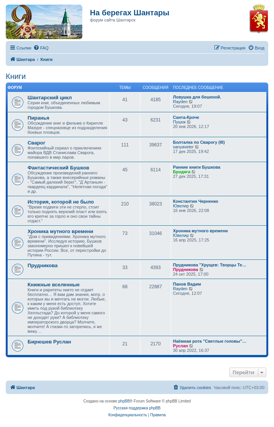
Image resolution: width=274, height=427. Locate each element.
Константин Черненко (195, 201)
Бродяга (181, 171)
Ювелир (181, 206)
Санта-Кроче (186, 117)
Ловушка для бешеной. (197, 97)
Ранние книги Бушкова (196, 167)
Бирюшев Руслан (49, 342)
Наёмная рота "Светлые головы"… (209, 341)
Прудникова (43, 265)
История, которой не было (61, 202)
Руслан (180, 345)
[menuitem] (41, 48)
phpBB (124, 401)
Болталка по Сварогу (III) (199, 142)
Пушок (179, 122)
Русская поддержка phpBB (136, 408)
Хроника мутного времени (60, 231)
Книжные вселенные (54, 284)
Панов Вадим (187, 284)
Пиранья (38, 118)
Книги (16, 76)
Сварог (36, 143)
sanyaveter (183, 147)
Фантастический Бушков (58, 168)
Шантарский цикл (50, 97)
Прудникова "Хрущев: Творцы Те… (209, 265)
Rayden (180, 101)
